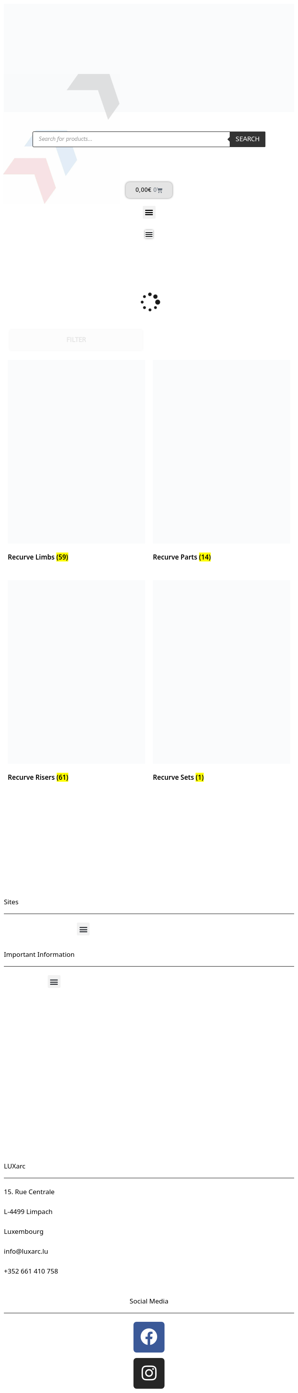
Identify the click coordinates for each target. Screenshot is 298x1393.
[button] (149, 212)
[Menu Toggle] (149, 234)
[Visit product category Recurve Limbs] (76, 462)
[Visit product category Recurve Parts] (221, 462)
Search (248, 139)
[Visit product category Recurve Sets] (221, 682)
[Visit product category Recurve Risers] (76, 682)
